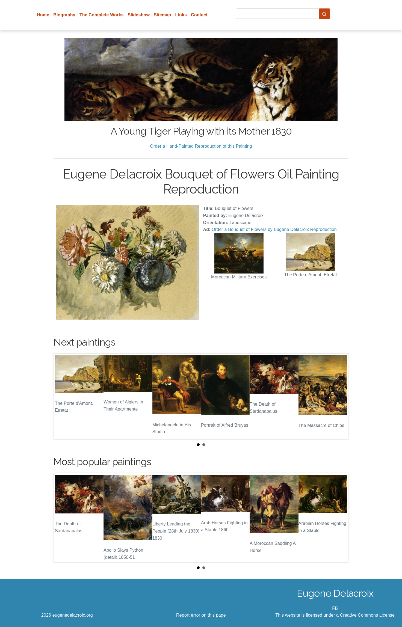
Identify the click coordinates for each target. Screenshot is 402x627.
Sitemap (162, 15)
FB (335, 608)
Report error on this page (201, 615)
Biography (64, 15)
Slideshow (139, 15)
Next (340, 396)
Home (43, 15)
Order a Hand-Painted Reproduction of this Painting (201, 146)
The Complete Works (101, 15)
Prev (62, 396)
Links (181, 15)
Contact (199, 15)
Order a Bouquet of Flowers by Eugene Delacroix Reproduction (274, 229)
